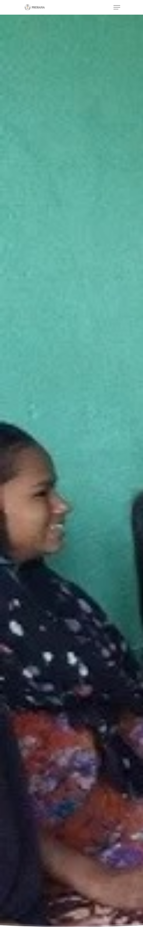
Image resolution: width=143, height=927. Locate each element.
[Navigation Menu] (116, 7)
